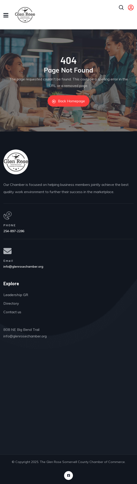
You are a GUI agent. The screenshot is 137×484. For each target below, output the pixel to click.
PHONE (9, 225)
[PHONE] (7, 216)
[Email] (7, 251)
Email (8, 260)
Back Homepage (68, 101)
